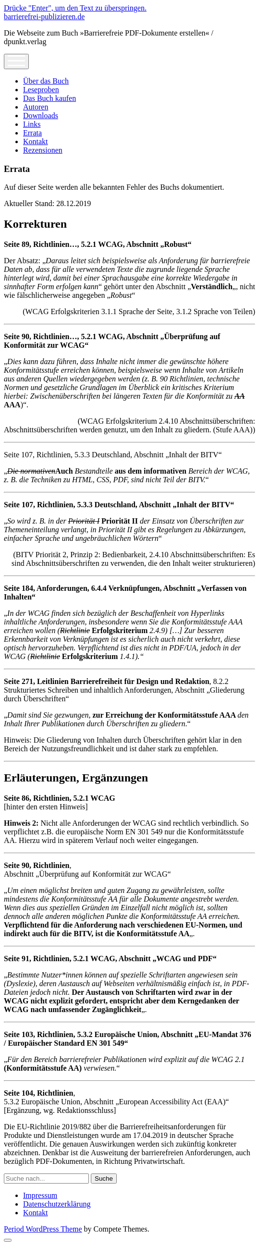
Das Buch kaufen (49, 98)
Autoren (35, 107)
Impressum (40, 1195)
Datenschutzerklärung (56, 1204)
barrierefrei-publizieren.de (44, 16)
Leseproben (41, 90)
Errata (32, 133)
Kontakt (35, 141)
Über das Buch (46, 81)
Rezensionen (42, 150)
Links (31, 124)
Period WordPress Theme (43, 1229)
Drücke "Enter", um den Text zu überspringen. (75, 8)
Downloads (40, 115)
